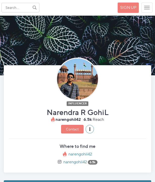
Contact (72, 129)
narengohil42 (80, 154)
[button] (90, 129)
